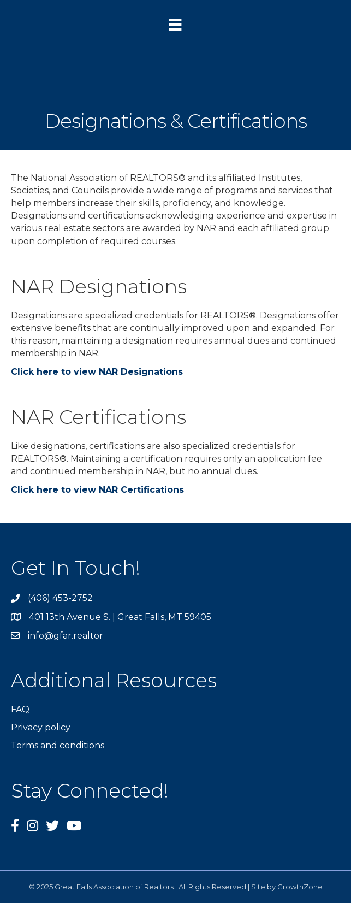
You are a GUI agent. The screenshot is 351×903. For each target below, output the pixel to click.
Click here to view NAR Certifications (97, 490)
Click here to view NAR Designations (97, 372)
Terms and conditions (57, 745)
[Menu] (175, 24)
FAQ (20, 709)
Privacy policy (40, 727)
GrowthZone (300, 886)
